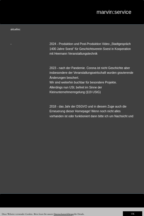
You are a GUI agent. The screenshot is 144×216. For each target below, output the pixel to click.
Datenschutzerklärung (64, 213)
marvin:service (113, 12)
